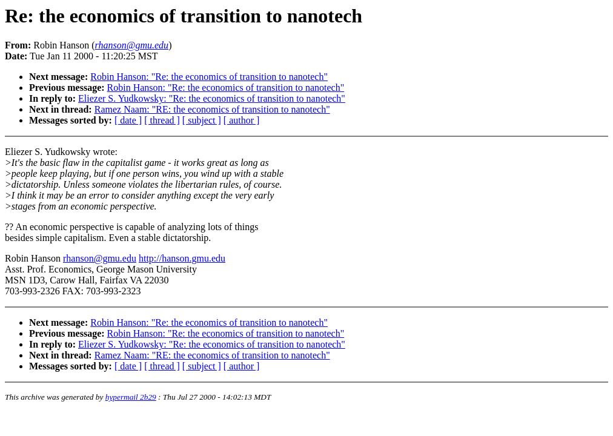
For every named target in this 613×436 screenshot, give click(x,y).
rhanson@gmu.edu (99, 258)
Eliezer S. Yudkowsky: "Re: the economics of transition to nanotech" (211, 98)
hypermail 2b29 (130, 396)
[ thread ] (162, 120)
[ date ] (128, 120)
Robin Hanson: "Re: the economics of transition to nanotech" (209, 76)
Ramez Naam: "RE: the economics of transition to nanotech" (212, 109)
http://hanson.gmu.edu (182, 258)
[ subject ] (201, 120)
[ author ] (242, 120)
